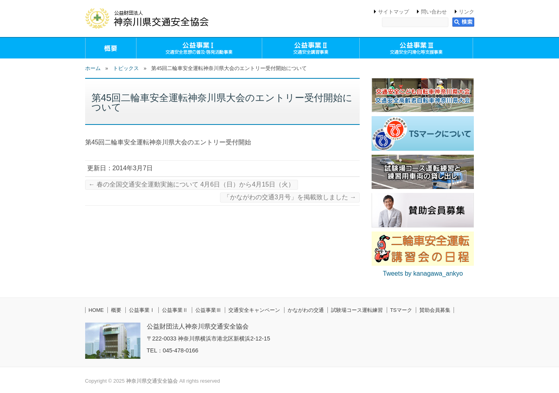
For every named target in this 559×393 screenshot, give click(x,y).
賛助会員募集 (434, 310)
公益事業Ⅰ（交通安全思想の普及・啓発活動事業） (199, 48)
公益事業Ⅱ (175, 310)
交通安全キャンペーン (254, 310)
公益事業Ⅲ (208, 310)
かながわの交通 (306, 310)
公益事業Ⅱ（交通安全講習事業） (311, 48)
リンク (466, 12)
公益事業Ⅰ (142, 310)
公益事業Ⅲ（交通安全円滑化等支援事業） (416, 48)
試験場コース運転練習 (357, 310)
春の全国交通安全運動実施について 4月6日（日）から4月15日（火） (191, 184)
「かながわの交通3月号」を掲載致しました (290, 197)
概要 (111, 48)
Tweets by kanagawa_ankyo (423, 273)
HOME (96, 310)
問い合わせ (434, 12)
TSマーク (401, 310)
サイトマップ (393, 12)
